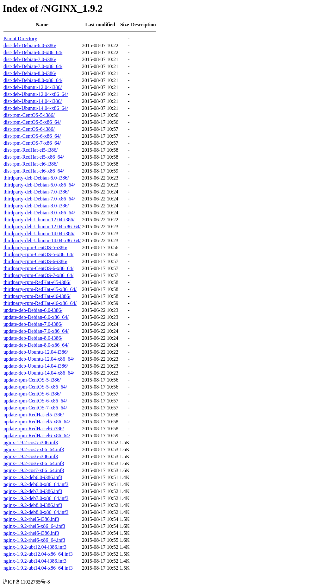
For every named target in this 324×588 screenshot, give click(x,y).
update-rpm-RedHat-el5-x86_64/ (36, 421)
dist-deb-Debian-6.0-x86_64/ (32, 52)
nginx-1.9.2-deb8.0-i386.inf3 (32, 505)
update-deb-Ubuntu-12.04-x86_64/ (38, 359)
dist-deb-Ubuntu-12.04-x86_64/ (35, 94)
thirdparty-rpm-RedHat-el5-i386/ (37, 282)
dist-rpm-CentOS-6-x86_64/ (32, 136)
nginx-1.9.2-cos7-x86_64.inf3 (33, 470)
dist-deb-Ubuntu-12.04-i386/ (32, 87)
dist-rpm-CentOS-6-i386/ (29, 129)
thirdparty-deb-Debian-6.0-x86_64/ (39, 184)
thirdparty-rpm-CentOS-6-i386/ (35, 261)
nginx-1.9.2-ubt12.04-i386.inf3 (34, 547)
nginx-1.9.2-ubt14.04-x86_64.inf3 (38, 568)
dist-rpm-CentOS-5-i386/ (29, 115)
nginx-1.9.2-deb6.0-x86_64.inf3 (35, 484)
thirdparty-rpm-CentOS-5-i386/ (35, 247)
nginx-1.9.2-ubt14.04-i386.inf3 (34, 561)
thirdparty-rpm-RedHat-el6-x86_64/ (40, 303)
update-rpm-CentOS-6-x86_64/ (35, 400)
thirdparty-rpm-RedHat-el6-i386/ (37, 296)
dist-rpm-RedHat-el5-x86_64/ (33, 157)
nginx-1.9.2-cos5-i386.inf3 (30, 442)
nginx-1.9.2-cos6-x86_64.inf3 (33, 463)
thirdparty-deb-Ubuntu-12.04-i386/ (38, 219)
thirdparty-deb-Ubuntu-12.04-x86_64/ (42, 226)
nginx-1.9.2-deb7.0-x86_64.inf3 (35, 498)
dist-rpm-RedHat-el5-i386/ (30, 150)
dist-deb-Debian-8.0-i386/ (29, 73)
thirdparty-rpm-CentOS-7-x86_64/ (38, 275)
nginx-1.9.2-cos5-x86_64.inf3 (33, 449)
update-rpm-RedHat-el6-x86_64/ (36, 435)
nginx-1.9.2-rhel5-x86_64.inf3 (34, 526)
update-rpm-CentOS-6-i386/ (32, 393)
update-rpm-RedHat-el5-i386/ (33, 414)
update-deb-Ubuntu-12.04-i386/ (35, 352)
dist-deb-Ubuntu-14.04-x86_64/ (35, 108)
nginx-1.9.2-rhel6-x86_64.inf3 (34, 540)
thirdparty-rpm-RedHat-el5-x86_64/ (40, 289)
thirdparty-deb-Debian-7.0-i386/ (36, 191)
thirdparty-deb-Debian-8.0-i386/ (36, 205)
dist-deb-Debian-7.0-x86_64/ (32, 66)
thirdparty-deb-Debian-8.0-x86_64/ (39, 212)
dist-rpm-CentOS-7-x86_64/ (32, 143)
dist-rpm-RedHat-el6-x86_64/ (33, 171)
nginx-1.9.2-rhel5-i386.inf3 (31, 519)
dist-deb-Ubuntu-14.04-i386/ (32, 101)
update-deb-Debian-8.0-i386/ (32, 338)
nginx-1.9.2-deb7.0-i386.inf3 (32, 491)
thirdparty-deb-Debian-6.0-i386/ (36, 177)
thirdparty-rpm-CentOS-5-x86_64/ (38, 254)
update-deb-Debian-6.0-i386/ (32, 310)
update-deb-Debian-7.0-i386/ (32, 324)
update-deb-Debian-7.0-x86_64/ (36, 331)
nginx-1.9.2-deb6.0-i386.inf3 (32, 477)
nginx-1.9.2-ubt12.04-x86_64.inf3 (38, 554)
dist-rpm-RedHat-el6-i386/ (30, 164)
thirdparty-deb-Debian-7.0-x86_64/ (39, 198)
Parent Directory (20, 38)
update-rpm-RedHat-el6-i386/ (33, 428)
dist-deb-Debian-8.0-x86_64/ (32, 80)
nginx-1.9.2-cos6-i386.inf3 (30, 456)
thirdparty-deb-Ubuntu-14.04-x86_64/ (42, 240)
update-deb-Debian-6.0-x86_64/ (36, 317)
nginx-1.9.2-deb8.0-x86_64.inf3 (35, 512)
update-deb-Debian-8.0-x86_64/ (36, 345)
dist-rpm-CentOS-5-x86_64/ (32, 122)
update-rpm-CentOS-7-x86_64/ (35, 407)
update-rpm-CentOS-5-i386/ (32, 380)
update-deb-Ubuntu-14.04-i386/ (35, 366)
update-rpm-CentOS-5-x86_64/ (35, 386)
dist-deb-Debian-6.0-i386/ (29, 45)
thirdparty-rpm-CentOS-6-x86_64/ (38, 268)
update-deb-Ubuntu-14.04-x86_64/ (38, 373)
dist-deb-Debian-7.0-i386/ (29, 59)
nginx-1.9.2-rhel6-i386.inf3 (31, 533)
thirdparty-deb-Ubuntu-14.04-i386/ (38, 233)
